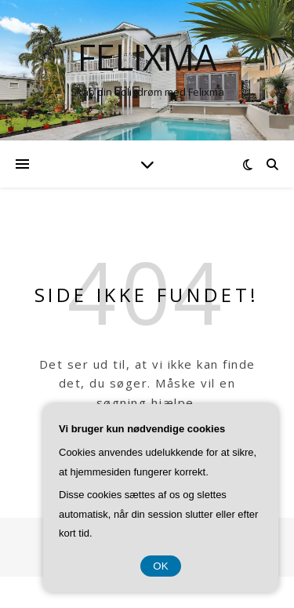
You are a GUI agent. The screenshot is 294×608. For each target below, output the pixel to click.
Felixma (147, 57)
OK (160, 566)
